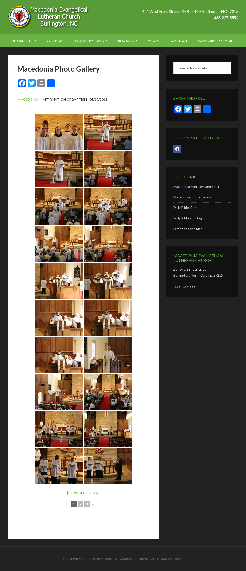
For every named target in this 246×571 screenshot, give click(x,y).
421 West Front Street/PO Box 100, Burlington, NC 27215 (190, 11)
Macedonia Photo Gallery (192, 197)
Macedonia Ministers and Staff (196, 187)
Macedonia (28, 99)
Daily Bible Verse (185, 208)
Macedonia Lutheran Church (48, 17)
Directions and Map (188, 229)
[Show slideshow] (83, 493)
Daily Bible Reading (187, 218)
